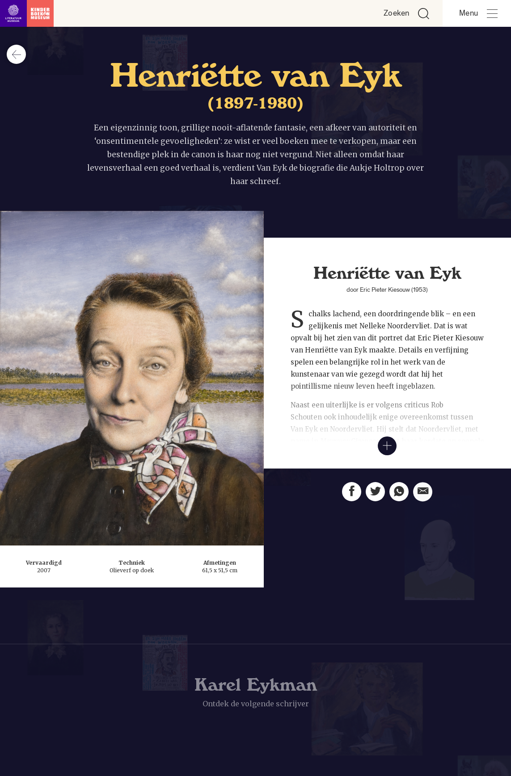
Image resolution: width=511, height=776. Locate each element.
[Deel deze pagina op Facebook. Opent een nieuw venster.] (351, 497)
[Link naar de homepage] (27, 13)
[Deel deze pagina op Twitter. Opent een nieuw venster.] (375, 501)
